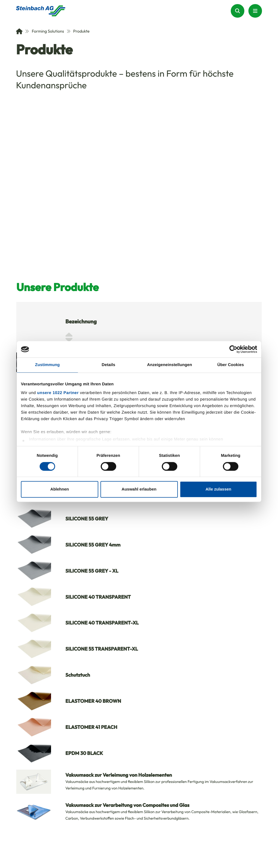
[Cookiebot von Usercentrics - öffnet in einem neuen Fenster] (233, 349)
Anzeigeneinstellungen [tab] (169, 365)
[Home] (19, 31)
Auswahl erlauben (139, 489)
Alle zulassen (218, 489)
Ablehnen (59, 489)
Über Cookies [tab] (230, 365)
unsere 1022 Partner (58, 393)
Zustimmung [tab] (47, 365)
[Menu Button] (255, 11)
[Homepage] (40, 10)
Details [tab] (108, 365)
